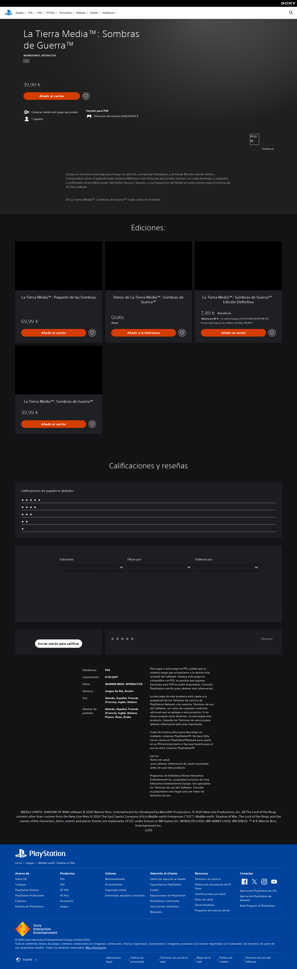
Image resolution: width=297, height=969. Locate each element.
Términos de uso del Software (258, 959)
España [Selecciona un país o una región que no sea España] (26, 960)
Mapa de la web (204, 959)
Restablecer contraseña (164, 901)
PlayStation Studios (27, 890)
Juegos (20, 13)
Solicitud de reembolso (164, 906)
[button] (58, 644)
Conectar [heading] (246, 873)
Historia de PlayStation (29, 906)
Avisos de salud (160, 759)
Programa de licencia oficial (212, 910)
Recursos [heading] (201, 873)
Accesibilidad (113, 884)
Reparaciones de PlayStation (167, 895)
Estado (154, 890)
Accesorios (65, 13)
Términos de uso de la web (174, 959)
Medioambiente (115, 879)
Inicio (18, 863)
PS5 (30, 13)
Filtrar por (134, 559)
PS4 (39, 13)
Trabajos (20, 884)
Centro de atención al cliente (167, 879)
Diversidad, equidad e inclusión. (125, 895)
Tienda (94, 13)
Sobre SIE (21, 879)
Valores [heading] (110, 873)
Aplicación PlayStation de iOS (258, 890)
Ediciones (67, 559)
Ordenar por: (204, 559)
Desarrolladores (205, 905)
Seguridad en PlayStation (165, 884)
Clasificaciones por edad (210, 894)
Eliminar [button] (267, 639)
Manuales (156, 912)
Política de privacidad (137, 959)
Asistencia (108, 13)
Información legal (113, 959)
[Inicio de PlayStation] (8, 13)
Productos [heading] (67, 873)
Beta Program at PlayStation (257, 905)
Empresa (20, 901)
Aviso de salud (204, 899)
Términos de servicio (208, 879)
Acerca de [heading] (22, 873)
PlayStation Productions (29, 895)
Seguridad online (115, 890)
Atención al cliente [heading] (163, 873)
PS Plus (50, 13)
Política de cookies (225, 959)
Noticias (80, 13)
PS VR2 (64, 890)
